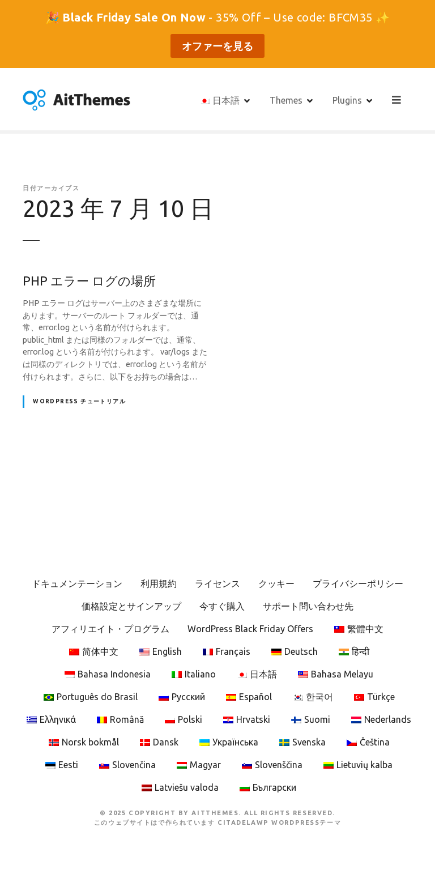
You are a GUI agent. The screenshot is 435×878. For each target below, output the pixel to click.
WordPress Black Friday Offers (250, 629)
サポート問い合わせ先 (308, 606)
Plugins (348, 100)
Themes (287, 100)
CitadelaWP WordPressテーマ (279, 822)
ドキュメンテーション (77, 583)
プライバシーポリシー (358, 583)
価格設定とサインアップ (131, 606)
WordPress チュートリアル (79, 401)
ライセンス (217, 583)
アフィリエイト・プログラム (110, 629)
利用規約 (158, 583)
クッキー (276, 583)
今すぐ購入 (222, 606)
